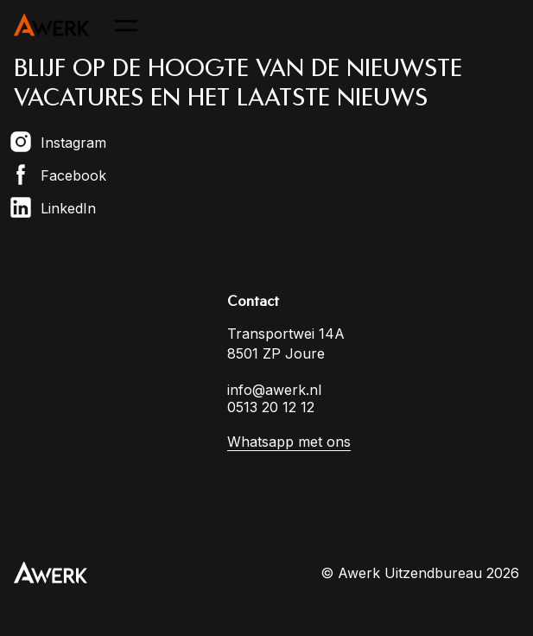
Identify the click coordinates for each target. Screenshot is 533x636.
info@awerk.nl (274, 389)
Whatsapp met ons (289, 441)
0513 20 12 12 (270, 407)
